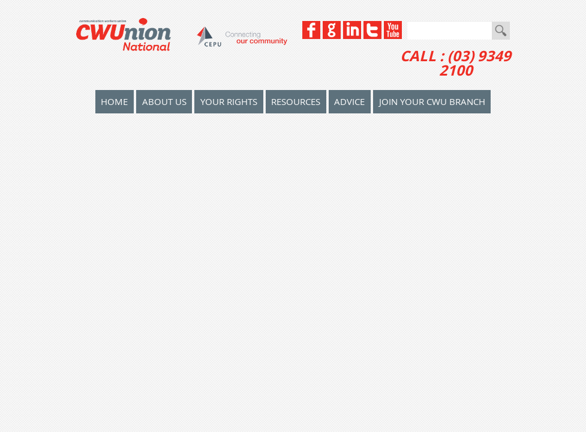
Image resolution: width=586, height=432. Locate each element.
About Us (164, 101)
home (114, 101)
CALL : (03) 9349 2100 (455, 63)
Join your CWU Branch (432, 101)
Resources (295, 101)
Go (501, 31)
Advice (349, 101)
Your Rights (228, 101)
